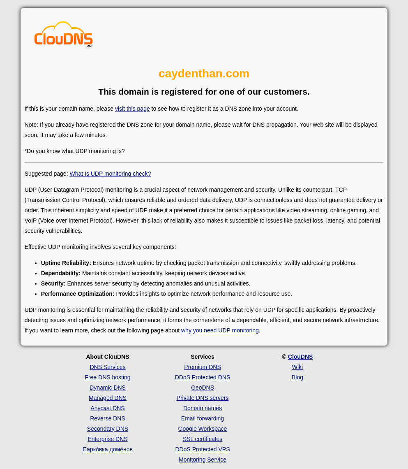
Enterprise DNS (107, 439)
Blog (297, 377)
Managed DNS (108, 398)
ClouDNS (300, 356)
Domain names (202, 408)
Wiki (297, 367)
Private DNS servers (203, 398)
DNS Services (107, 367)
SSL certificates (203, 439)
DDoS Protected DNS (203, 377)
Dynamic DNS (108, 387)
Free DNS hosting (107, 377)
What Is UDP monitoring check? (110, 173)
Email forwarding (202, 418)
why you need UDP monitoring (220, 330)
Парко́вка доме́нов (108, 449)
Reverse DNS (107, 418)
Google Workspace (202, 428)
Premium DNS (202, 367)
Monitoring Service (202, 459)
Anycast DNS (107, 408)
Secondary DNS (107, 428)
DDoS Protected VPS (202, 449)
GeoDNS (202, 387)
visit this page (132, 108)
